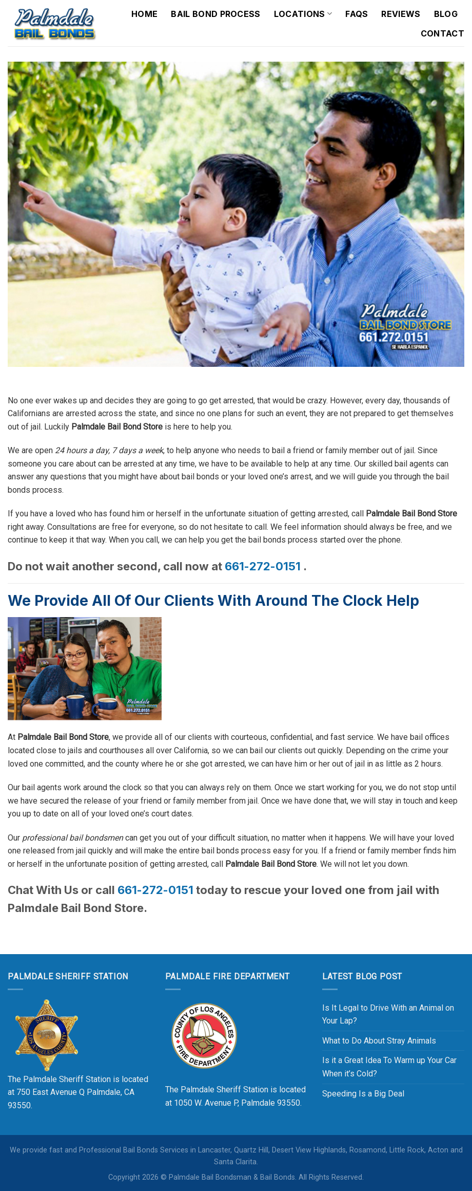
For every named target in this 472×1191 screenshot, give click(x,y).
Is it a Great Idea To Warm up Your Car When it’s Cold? (389, 1066)
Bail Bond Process (215, 14)
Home (144, 14)
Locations (303, 14)
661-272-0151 (263, 566)
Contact (442, 33)
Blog (446, 14)
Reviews (400, 14)
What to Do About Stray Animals (379, 1041)
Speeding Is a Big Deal (363, 1094)
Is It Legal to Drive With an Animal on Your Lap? (388, 1014)
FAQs (356, 14)
